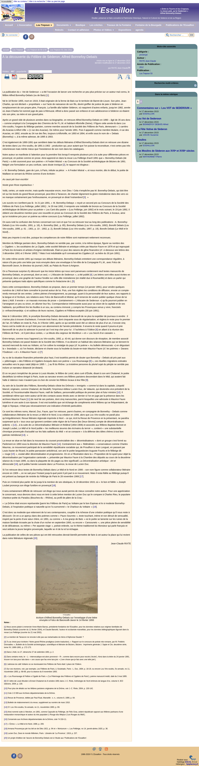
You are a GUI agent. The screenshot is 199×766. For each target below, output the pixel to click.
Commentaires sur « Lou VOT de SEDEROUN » (164, 108)
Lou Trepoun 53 (145, 73)
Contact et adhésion (78, 30)
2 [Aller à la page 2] (141, 101)
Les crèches (96, 25)
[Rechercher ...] (176, 35)
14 (59, 444)
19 (95, 507)
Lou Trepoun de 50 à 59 (36, 50)
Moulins (141, 139)
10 (118, 392)
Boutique (80, 25)
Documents (64, 25)
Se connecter (12, 35)
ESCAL (188, 762)
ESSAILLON (148, 114)
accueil (6, 50)
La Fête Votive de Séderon (152, 129)
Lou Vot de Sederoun (149, 118)
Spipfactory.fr (192, 764)
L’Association (24, 25)
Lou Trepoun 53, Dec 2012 (61, 50)
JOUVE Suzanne (150, 135)
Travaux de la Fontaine (119, 25)
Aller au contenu (20, 1)
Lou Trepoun (44, 25)
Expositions (124, 30)
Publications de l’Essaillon (180, 25)
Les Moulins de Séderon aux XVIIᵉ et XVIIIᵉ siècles (165, 150)
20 (35, 538)
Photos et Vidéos (104, 30)
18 (54, 485)
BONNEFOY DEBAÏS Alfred (155, 124)
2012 (141, 67)
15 (13, 454)
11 (28, 399)
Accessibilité (6, 1)
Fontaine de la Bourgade (148, 25)
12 (14, 425)
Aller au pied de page (56, 1)
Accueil (9, 25)
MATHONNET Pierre (152, 157)
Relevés (59, 30)
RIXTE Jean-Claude (119, 68)
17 (81, 476)
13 (23, 435)
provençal (143, 55)
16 (16, 464)
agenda (139, 30)
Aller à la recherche (37, 1)
